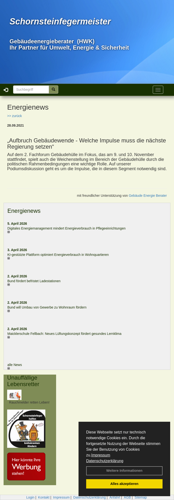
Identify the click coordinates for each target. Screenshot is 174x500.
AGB (127, 497)
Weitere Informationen (124, 470)
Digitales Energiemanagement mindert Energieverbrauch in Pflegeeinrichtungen (66, 228)
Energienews (24, 211)
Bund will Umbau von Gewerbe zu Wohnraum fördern (46, 307)
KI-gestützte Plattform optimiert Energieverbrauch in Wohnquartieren (58, 255)
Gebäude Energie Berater (148, 195)
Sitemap (141, 497)
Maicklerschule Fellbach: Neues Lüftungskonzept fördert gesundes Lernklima (64, 334)
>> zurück (14, 116)
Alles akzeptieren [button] (124, 484)
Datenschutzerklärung (104, 461)
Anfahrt (114, 497)
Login (30, 497)
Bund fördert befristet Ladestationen (34, 281)
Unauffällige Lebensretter (23, 380)
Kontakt (43, 497)
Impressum (100, 455)
